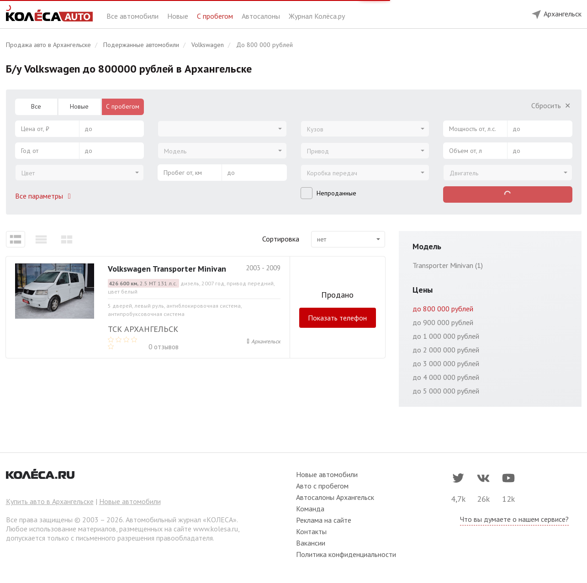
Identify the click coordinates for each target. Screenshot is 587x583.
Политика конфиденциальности (346, 554)
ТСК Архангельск (143, 329)
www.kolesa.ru (215, 528)
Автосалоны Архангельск (335, 497)
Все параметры (44, 195)
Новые (178, 16)
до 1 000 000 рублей (445, 336)
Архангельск (265, 341)
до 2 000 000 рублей (445, 349)
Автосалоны (262, 16)
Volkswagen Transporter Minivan (167, 268)
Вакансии (310, 542)
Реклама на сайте (323, 520)
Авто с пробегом (322, 485)
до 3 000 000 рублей (445, 363)
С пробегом (216, 16)
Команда (310, 508)
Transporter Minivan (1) (447, 265)
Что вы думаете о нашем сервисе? (514, 519)
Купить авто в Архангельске (50, 501)
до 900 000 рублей (442, 322)
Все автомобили (133, 16)
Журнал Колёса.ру (317, 16)
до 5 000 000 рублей (445, 390)
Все (36, 106)
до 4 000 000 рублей (445, 377)
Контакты (311, 531)
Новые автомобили (130, 501)
